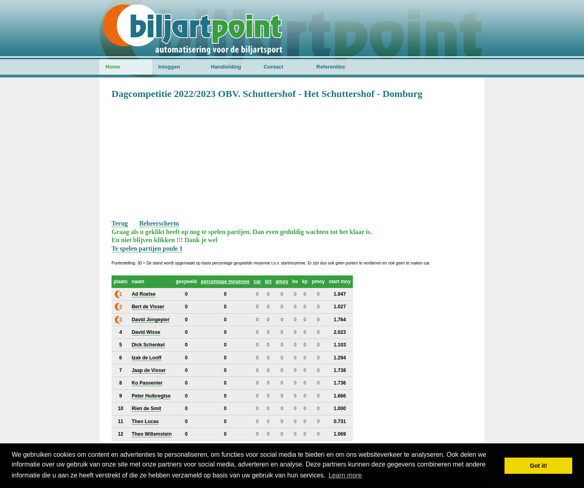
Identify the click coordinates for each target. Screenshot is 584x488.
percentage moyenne (225, 281)
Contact (273, 67)
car (257, 281)
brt (268, 281)
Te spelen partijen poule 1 (147, 248)
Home (112, 67)
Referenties (330, 67)
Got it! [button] (538, 465)
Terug (120, 223)
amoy (281, 281)
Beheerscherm (159, 223)
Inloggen (169, 67)
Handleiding (226, 67)
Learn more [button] (345, 475)
